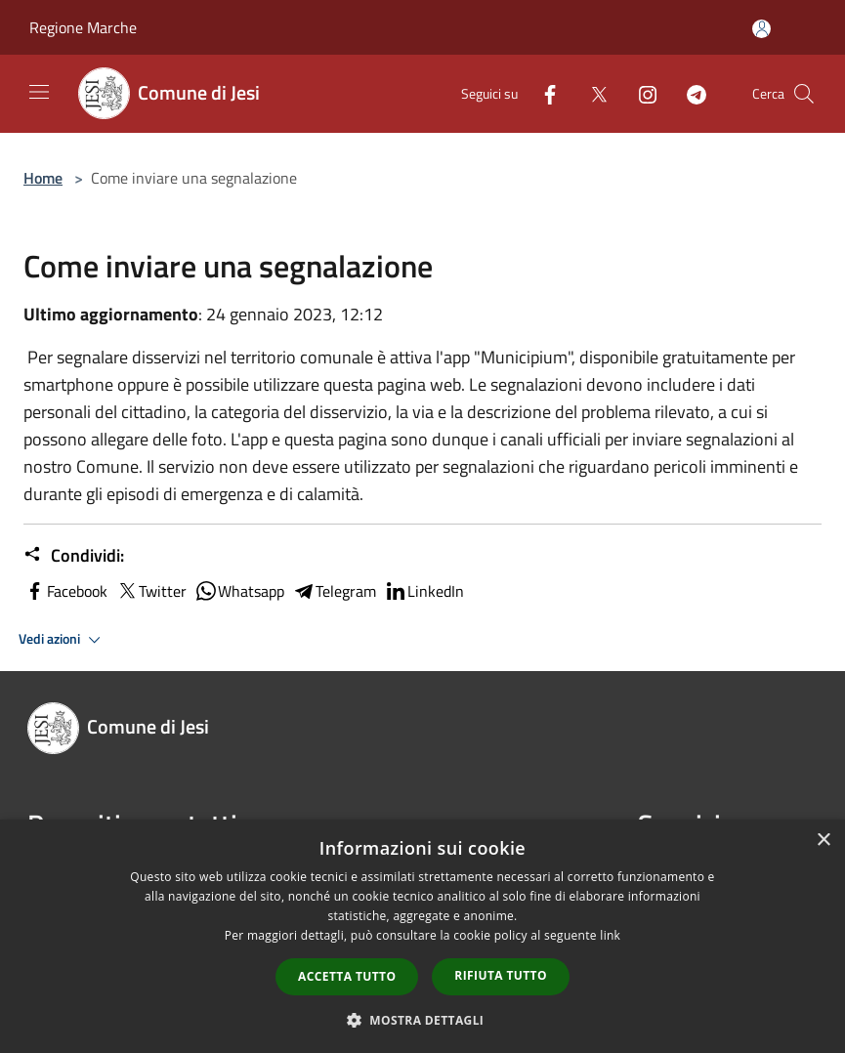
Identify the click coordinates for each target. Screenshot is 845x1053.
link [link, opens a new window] (610, 935)
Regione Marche (83, 27)
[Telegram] (688, 93)
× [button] (823, 840)
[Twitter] (591, 93)
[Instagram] (639, 93)
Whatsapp (239, 591)
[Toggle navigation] (39, 92)
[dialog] (422, 936)
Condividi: (73, 555)
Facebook (65, 591)
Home (43, 178)
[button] (423, 1020)
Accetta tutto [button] (347, 976)
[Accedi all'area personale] (761, 29)
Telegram (334, 591)
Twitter (151, 591)
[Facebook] (542, 93)
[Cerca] (804, 93)
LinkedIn (424, 591)
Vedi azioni (62, 640)
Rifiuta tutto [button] (500, 975)
